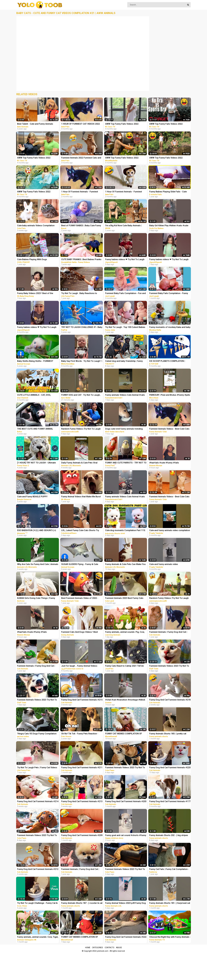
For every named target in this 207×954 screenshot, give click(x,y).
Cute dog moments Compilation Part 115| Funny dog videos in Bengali (125, 530)
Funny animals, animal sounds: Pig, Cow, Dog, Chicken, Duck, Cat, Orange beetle (125, 632)
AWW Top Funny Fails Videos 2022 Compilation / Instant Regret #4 (33, 191)
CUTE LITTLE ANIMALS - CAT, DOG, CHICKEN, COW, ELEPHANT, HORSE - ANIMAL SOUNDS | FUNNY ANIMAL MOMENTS (34, 395)
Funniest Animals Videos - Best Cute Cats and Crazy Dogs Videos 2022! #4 (169, 496)
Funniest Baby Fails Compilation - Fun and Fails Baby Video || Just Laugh (125, 293)
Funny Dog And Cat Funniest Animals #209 (81, 835)
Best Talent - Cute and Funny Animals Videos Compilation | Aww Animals (35, 124)
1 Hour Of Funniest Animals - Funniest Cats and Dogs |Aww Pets (79, 191)
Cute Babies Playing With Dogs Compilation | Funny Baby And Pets (34, 259)
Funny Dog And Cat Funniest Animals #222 (125, 937)
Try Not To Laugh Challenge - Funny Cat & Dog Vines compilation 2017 (37, 903)
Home (87, 947)
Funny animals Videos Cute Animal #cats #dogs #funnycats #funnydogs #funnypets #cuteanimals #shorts (125, 395)
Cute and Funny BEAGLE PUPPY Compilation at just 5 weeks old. (32, 496)
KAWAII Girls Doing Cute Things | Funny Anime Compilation (36, 598)
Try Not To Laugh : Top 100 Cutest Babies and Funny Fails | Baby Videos (125, 327)
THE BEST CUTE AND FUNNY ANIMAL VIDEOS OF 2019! (35, 429)
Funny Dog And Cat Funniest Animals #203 (125, 801)
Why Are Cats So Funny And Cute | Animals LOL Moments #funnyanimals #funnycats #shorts (37, 564)
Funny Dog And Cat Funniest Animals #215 (81, 699)
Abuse (119, 947)
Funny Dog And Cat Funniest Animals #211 (81, 767)
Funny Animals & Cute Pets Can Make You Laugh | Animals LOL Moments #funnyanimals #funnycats (125, 564)
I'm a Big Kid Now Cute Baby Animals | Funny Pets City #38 (123, 225)
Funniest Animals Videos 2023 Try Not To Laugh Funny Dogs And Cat (169, 666)
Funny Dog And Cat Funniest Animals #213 (81, 801)
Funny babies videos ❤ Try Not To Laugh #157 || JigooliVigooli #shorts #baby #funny (124, 259)
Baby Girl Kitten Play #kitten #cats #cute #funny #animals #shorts (168, 225)
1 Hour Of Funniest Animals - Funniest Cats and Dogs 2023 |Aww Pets (123, 191)
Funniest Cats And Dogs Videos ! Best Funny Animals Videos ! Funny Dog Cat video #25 (79, 632)
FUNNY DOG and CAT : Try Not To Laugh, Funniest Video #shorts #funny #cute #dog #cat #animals (80, 395)
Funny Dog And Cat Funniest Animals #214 (37, 801)
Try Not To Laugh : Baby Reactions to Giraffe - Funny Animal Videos (79, 293)
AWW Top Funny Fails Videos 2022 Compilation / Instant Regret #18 (121, 124)
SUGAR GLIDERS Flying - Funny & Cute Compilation (79, 564)
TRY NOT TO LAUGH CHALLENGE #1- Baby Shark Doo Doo (81, 327)
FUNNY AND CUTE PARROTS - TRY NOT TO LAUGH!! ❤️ (125, 462)
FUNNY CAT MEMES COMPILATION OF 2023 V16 (123, 733)
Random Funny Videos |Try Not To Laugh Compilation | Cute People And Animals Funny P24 (169, 598)
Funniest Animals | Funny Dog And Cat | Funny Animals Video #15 (80, 869)
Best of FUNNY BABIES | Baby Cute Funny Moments (81, 225)
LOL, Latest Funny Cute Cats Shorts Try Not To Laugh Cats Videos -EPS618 (80, 530)
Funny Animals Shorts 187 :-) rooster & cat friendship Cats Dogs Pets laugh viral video (81, 903)
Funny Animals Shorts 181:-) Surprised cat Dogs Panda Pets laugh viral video (169, 903)
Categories (97, 947)
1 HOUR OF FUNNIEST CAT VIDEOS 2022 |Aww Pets (80, 124)
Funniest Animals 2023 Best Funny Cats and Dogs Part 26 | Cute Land (124, 598)
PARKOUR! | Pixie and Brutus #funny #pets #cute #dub (169, 395)
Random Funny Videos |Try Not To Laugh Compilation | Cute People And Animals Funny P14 (81, 429)
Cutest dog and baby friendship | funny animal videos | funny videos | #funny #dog (124, 361)
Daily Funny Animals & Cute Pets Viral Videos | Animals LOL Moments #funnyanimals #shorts (79, 462)
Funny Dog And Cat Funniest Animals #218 (169, 699)
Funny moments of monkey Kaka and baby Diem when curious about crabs (169, 327)
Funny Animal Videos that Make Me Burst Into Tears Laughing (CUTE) (81, 496)
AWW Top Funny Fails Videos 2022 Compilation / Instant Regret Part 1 (122, 158)
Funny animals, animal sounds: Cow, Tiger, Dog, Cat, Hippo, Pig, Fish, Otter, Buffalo (37, 937)
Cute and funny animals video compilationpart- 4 (163, 564)
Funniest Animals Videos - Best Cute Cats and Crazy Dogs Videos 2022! (169, 429)
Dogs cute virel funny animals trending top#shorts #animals (124, 429)
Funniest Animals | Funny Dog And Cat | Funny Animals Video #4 (36, 666)
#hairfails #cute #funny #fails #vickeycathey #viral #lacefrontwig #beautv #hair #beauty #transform (166, 462)
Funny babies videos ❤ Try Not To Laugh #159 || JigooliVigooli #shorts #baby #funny (169, 259)
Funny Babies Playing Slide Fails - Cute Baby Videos (168, 191)
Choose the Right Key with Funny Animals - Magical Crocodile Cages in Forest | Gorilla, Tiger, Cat (170, 937)
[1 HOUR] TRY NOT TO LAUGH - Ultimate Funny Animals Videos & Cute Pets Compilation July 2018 (36, 462)
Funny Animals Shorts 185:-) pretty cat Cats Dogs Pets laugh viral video (167, 733)
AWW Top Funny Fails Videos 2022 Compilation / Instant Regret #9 (166, 158)
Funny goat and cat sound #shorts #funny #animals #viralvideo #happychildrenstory (125, 835)
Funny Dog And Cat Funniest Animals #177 (169, 801)
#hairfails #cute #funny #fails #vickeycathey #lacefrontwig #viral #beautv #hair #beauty (34, 632)
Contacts (109, 947)
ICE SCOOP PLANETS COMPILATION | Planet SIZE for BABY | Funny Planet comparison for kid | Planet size (167, 361)
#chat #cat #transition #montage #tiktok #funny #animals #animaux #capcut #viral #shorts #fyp (125, 700)
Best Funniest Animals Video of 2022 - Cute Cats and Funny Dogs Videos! (79, 598)
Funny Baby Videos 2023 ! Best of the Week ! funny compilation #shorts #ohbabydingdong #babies (35, 293)
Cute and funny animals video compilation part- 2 (169, 530)
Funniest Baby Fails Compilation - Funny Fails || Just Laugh (168, 293)
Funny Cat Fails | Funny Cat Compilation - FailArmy (169, 869)
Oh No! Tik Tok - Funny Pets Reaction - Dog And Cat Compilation (79, 733)
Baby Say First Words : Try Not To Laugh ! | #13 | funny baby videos (81, 361)
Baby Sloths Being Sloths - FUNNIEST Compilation (35, 361)
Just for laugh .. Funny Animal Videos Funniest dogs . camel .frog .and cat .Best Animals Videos (81, 666)
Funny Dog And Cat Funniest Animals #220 (169, 767)
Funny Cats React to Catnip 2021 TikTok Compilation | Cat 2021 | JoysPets (124, 666)
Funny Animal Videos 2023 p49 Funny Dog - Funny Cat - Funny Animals (125, 903)
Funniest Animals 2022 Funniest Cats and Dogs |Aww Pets (81, 158)
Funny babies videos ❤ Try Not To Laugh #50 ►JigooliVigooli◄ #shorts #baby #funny (36, 327)
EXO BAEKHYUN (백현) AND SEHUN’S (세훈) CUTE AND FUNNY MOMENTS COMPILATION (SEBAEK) (36, 530)
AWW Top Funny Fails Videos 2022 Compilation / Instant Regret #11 (166, 124)
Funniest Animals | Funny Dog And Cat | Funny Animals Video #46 (168, 632)
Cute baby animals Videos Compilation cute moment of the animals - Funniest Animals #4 (36, 225)
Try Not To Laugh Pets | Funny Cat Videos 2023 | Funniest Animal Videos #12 (37, 767)
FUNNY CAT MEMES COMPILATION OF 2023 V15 (79, 937)
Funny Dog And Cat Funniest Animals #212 (37, 869)
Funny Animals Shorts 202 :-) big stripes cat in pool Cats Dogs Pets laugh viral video (168, 835)
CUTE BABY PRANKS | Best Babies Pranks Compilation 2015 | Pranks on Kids (81, 259)
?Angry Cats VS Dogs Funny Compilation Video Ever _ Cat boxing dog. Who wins (37, 733)
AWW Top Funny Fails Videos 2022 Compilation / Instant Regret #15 (33, 158)
